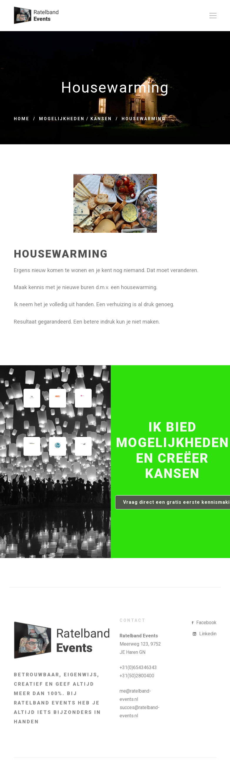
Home (21, 118)
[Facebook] (204, 622)
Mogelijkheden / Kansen (75, 118)
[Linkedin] (204, 633)
